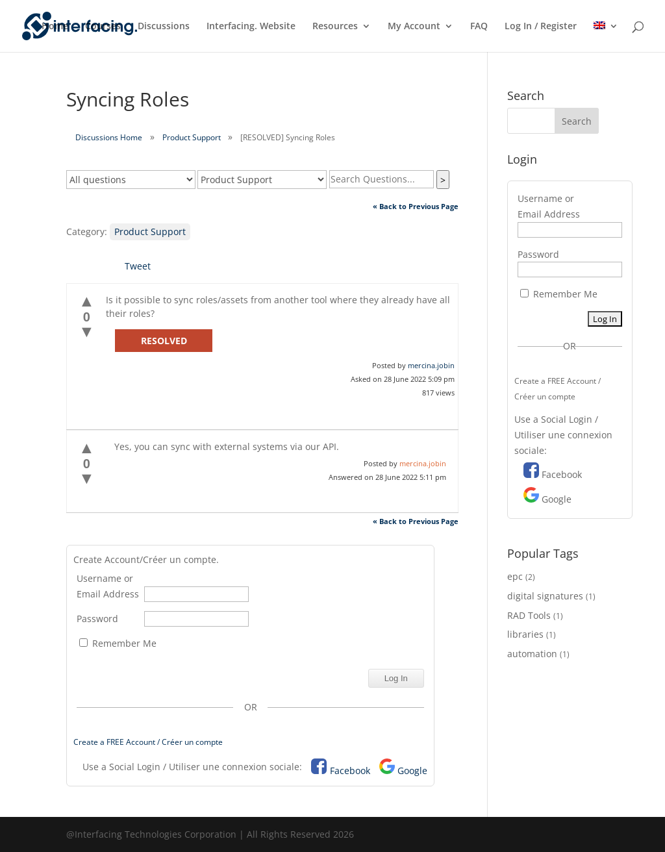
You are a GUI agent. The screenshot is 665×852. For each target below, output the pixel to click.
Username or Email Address (108, 586)
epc (515, 576)
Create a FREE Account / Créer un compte (148, 742)
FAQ (479, 26)
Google (412, 770)
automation (532, 653)
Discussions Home (108, 137)
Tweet (138, 266)
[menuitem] (606, 36)
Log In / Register (541, 26)
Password (97, 618)
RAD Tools (529, 615)
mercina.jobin (431, 365)
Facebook (350, 770)
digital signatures (545, 596)
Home (55, 26)
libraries (525, 634)
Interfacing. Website (251, 26)
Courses (103, 26)
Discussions (164, 26)
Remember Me (118, 643)
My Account (414, 26)
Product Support (191, 137)
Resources (335, 26)
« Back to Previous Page (415, 206)
